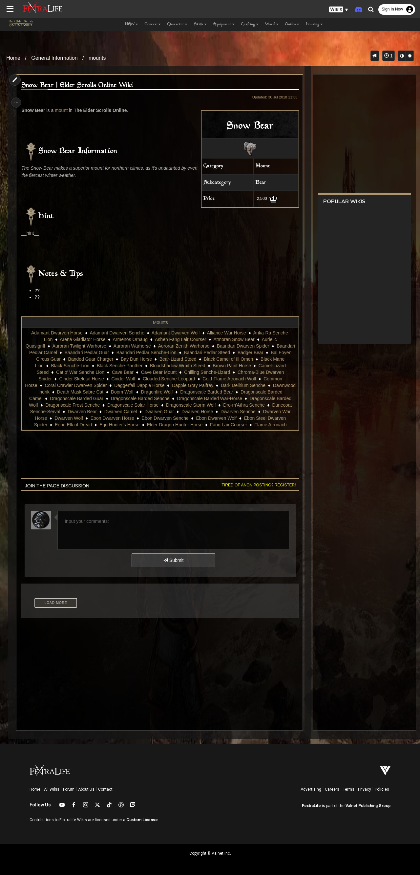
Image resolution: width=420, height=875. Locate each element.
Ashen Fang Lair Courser (180, 339)
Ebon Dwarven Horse (197, 418)
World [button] (272, 24)
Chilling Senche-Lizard (245, 372)
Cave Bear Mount (197, 372)
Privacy (364, 789)
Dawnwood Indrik (85, 392)
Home (13, 57)
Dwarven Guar (234, 411)
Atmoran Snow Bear (233, 339)
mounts (97, 57)
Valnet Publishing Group (368, 805)
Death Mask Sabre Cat (133, 392)
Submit (173, 560)
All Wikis (51, 789)
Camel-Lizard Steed (66, 372)
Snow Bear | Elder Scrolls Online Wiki (79, 85)
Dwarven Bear (158, 411)
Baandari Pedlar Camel (72, 352)
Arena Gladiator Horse (82, 339)
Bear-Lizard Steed (219, 359)
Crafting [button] (250, 24)
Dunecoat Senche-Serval (110, 411)
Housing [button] (314, 24)
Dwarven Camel (196, 411)
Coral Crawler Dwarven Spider (117, 385)
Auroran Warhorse (152, 346)
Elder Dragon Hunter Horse (247, 424)
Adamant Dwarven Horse (56, 332)
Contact (105, 789)
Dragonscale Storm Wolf (252, 405)
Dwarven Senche (65, 418)
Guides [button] (292, 24)
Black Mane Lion (73, 365)
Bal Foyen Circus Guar (79, 359)
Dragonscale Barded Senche (200, 398)
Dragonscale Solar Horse (194, 405)
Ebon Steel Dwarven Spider (91, 424)
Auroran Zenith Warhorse (203, 346)
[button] (338, 9)
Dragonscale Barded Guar (137, 398)
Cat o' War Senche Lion (118, 372)
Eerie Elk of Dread (145, 424)
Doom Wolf (175, 392)
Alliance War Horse (225, 332)
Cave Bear (161, 372)
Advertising (311, 789)
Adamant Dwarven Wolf (175, 332)
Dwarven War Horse (111, 418)
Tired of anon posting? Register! (256, 485)
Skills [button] (200, 24)
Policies (382, 789)
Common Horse (63, 385)
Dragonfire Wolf (210, 392)
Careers (332, 789)
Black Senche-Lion (116, 365)
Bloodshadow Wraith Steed (224, 365)
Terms (348, 789)
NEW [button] (131, 24)
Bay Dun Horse (178, 359)
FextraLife (311, 805)
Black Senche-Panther (166, 365)
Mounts (160, 322)
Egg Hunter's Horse (192, 424)
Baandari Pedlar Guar (126, 352)
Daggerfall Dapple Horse (181, 385)
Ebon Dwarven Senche (249, 418)
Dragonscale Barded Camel (75, 398)
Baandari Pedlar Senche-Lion (186, 352)
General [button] (153, 24)
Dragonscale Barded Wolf (73, 405)
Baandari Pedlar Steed (246, 352)
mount (62, 110)
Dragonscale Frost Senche (133, 405)
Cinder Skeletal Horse (114, 378)
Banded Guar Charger (132, 359)
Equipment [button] (224, 24)
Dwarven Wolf (153, 418)
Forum (68, 789)
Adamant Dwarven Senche (116, 332)
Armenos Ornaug (129, 339)
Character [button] (177, 24)
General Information (54, 57)
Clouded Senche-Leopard (202, 378)
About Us (86, 789)
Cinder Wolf (156, 378)
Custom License (142, 820)
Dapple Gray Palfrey (234, 385)
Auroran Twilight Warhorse (99, 346)
